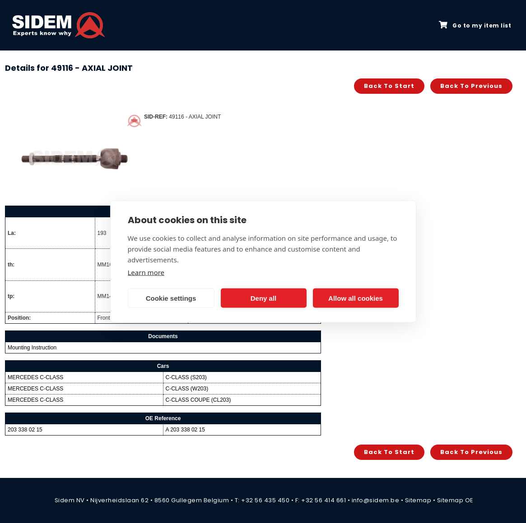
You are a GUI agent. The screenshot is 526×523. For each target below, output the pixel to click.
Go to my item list (475, 25)
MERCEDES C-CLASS (35, 377)
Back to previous (471, 86)
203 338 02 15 (25, 430)
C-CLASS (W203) (187, 388)
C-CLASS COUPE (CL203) (198, 400)
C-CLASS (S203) (186, 377)
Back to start (389, 86)
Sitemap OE (455, 500)
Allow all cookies (355, 298)
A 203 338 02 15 (185, 430)
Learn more (146, 272)
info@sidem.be (376, 500)
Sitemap (418, 500)
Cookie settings (171, 298)
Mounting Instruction (32, 347)
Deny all (264, 298)
